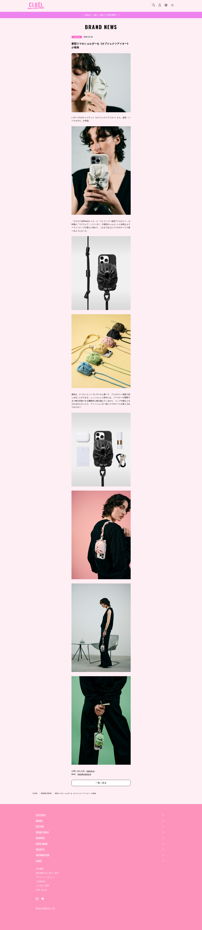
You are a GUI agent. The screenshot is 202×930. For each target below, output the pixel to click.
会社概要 (39, 869)
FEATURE (40, 826)
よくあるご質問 (42, 885)
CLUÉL (35, 793)
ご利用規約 (40, 881)
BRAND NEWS (42, 832)
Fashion (76, 37)
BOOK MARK (42, 844)
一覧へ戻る (101, 783)
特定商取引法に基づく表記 (47, 873)
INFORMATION (42, 855)
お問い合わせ (41, 890)
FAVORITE (40, 849)
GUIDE (39, 861)
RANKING (40, 838)
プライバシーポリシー (45, 877)
